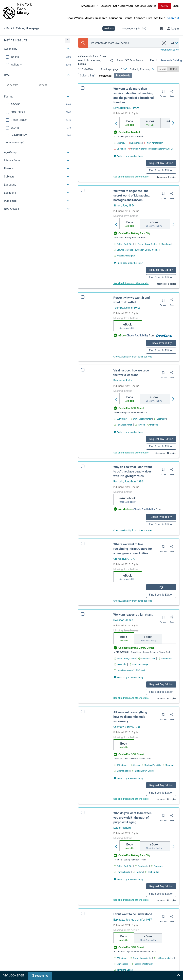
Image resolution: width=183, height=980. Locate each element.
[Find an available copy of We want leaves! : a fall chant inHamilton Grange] (139, 673)
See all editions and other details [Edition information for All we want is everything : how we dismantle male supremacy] (131, 808)
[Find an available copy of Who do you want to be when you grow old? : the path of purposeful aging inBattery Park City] (123, 875)
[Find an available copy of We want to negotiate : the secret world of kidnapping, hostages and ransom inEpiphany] (165, 244)
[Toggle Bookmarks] (161, 28)
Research (101, 18)
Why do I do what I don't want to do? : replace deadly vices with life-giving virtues (132, 471)
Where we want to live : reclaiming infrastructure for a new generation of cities (132, 551)
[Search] (83, 42)
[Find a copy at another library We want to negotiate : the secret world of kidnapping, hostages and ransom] (128, 263)
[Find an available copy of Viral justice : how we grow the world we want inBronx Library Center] (140, 419)
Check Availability (161, 343)
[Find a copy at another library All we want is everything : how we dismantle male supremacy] (128, 787)
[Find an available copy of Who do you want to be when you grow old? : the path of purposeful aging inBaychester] (141, 875)
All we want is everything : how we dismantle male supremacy (131, 726)
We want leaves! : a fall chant (133, 623)
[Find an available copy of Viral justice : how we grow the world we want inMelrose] (153, 425)
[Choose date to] (54, 85)
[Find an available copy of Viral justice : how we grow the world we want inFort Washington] (123, 425)
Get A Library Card (123, 5)
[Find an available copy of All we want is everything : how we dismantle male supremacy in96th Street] (120, 774)
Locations (106, 5)
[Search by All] (174, 43)
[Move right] (173, 123)
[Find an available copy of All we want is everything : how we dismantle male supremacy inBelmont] (169, 774)
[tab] (129, 122)
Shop (176, 5)
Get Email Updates (145, 5)
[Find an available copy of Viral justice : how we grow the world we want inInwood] (139, 425)
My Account (89, 5)
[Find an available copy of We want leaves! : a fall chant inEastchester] (165, 667)
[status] (92, 60)
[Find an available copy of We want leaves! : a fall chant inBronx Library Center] (124, 667)
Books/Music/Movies (80, 18)
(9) (15, 142)
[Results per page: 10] (113, 69)
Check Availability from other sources (132, 356)
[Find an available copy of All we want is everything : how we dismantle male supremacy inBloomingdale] (121, 780)
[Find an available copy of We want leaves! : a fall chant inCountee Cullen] (147, 667)
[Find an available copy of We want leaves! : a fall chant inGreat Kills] (120, 673)
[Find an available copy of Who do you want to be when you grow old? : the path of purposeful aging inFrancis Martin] (122, 881)
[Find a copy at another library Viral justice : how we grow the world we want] (128, 432)
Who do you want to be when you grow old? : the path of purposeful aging (132, 826)
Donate (164, 6)
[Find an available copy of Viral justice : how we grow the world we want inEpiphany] (160, 419)
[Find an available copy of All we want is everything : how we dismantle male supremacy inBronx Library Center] (143, 780)
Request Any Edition (161, 163)
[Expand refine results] (67, 40)
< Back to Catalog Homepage (21, 28)
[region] (37, 124)
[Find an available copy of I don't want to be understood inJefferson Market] (164, 967)
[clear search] (164, 43)
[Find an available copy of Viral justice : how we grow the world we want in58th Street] (120, 419)
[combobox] (124, 43)
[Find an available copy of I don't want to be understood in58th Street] (120, 967)
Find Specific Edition (161, 170)
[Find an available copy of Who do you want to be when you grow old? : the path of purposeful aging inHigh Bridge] (152, 881)
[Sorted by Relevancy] (142, 69)
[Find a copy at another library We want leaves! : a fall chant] (128, 686)
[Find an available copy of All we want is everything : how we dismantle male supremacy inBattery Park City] (151, 774)
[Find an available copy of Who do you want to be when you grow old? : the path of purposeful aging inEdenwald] (157, 875)
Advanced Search (169, 49)
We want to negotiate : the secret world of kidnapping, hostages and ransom (131, 195)
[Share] (115, 60)
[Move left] (116, 123)
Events (128, 18)
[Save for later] (163, 92)
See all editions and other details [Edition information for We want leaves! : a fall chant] (131, 707)
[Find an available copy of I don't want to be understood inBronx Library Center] (140, 967)
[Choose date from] (21, 85)
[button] (37, 49)
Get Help (159, 18)
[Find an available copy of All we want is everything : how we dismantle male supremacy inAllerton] (134, 774)
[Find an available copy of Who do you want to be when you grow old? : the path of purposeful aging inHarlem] (137, 881)
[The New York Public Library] (17, 11)
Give (149, 18)
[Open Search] (173, 18)
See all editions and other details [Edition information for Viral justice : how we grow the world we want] (131, 452)
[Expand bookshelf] (178, 975)
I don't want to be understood (132, 923)
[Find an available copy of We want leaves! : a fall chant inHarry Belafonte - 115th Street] (129, 679)
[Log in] (173, 28)
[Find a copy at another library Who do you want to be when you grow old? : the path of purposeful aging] (128, 888)
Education (115, 18)
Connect (139, 18)
